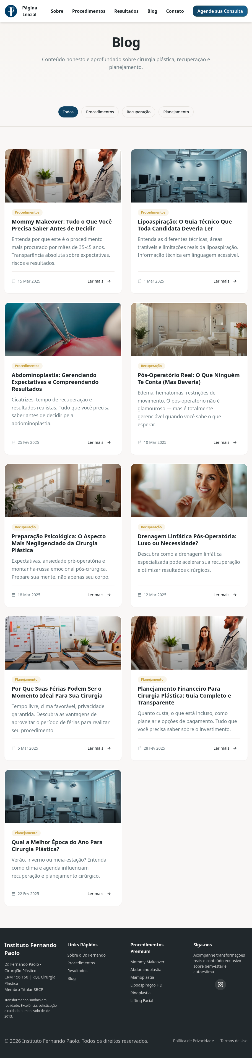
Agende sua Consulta (220, 11)
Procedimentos (88, 11)
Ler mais (99, 281)
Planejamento (176, 111)
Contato (175, 11)
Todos (68, 111)
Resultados (126, 11)
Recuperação (138, 111)
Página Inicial (29, 11)
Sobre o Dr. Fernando (86, 955)
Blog (152, 11)
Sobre (57, 11)
